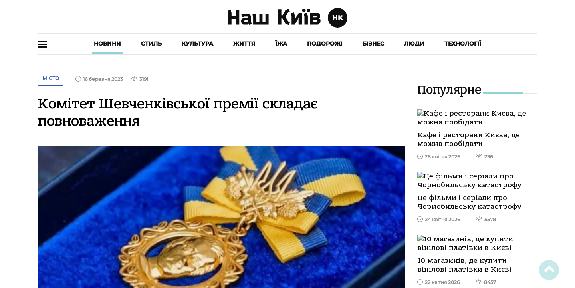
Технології (462, 43)
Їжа (281, 43)
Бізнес (373, 43)
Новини (107, 43)
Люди (414, 43)
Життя (244, 43)
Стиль (151, 43)
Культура (197, 43)
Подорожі (325, 43)
